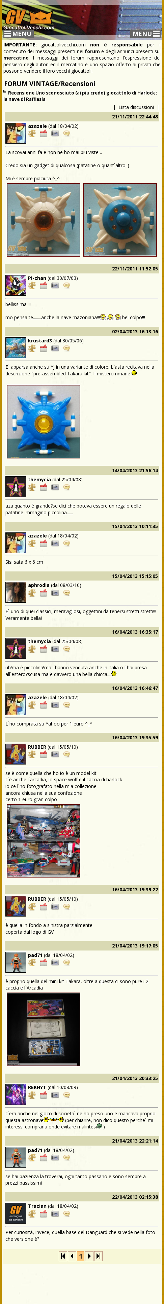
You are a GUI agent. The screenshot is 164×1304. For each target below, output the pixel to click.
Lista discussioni (136, 107)
